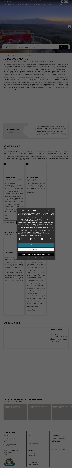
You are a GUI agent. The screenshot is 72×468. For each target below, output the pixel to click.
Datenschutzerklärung (24, 233)
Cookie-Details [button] (28, 257)
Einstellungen (22, 235)
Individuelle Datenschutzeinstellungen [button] (36, 254)
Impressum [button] (44, 257)
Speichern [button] (36, 249)
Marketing (34, 239)
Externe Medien (46, 239)
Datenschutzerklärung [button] (37, 257)
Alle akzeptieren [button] (36, 245)
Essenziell (22, 239)
